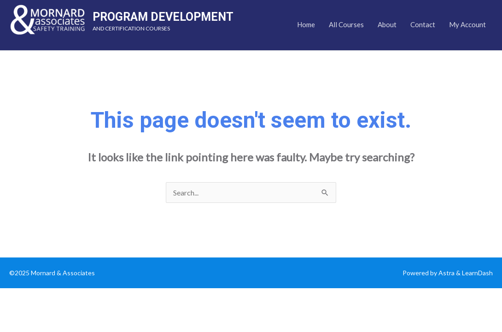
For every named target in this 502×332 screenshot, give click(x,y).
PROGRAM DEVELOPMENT (163, 17)
